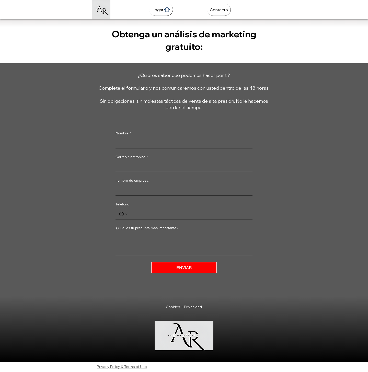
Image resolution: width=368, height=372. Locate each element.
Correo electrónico (132, 157)
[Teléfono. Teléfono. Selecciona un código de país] (124, 214)
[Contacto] (219, 10)
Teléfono (122, 204)
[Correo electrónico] (182, 166)
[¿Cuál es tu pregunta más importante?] (184, 244)
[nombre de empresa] (182, 190)
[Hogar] (161, 10)
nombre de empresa (132, 180)
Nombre (123, 133)
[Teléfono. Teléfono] (189, 214)
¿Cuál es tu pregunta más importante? (147, 228)
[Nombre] (182, 143)
